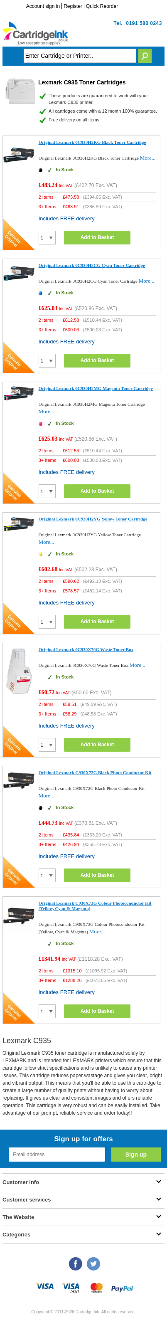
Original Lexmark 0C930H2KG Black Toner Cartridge (92, 142)
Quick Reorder (102, 6)
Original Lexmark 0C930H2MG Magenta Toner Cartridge (96, 388)
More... (148, 158)
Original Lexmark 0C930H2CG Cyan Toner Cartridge (92, 265)
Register (73, 6)
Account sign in (43, 6)
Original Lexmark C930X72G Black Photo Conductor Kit (95, 772)
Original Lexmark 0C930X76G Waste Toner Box (86, 649)
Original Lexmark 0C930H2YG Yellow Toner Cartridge (93, 518)
